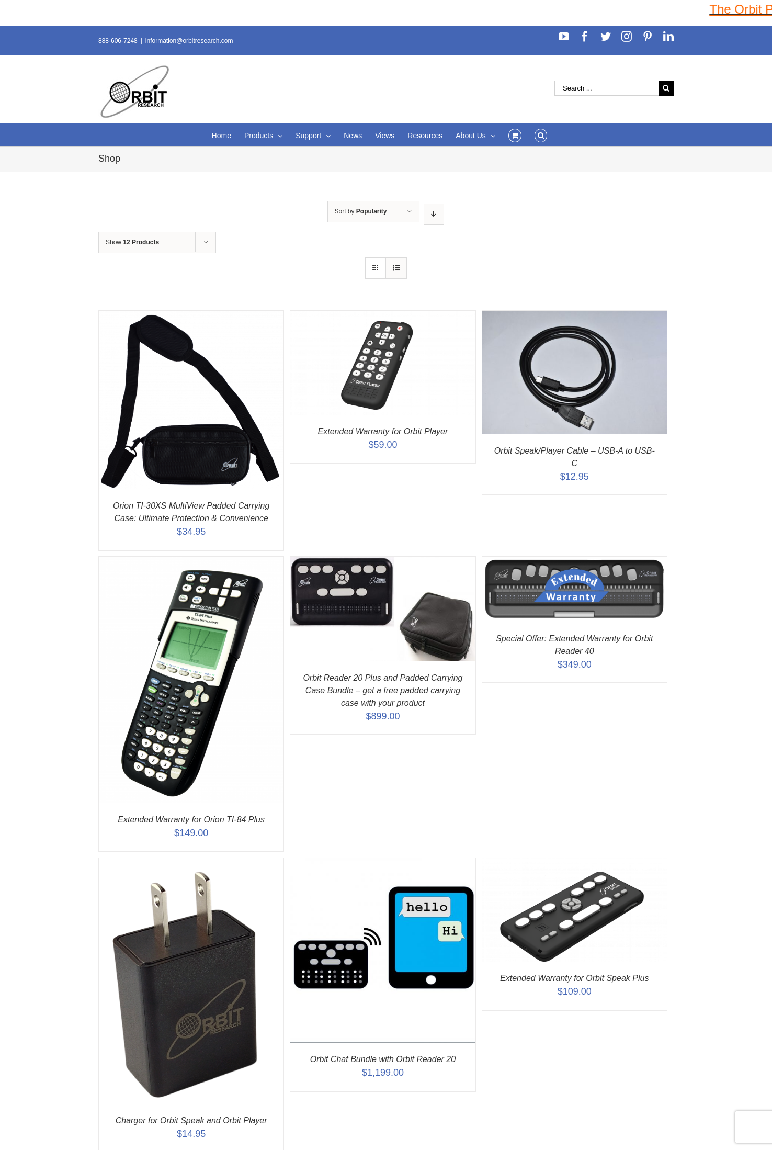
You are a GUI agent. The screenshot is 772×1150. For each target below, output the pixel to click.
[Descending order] (434, 214)
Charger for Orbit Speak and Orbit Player (191, 1120)
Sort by (361, 211)
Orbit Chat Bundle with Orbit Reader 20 (383, 1059)
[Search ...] (606, 88)
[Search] (541, 134)
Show (132, 242)
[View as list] (396, 268)
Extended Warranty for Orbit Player (383, 431)
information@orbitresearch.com (189, 40)
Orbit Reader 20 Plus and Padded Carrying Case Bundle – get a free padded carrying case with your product (382, 690)
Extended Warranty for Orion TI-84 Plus (191, 819)
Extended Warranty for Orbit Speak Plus (574, 978)
